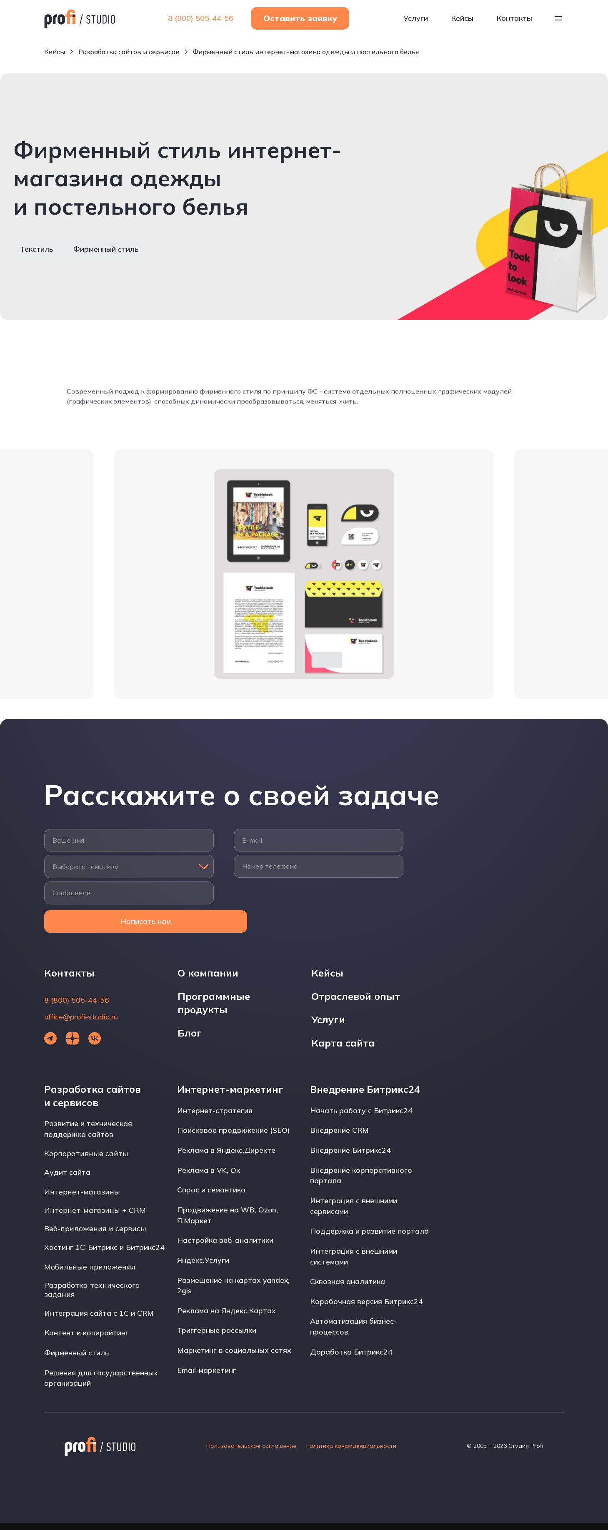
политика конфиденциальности (351, 1453)
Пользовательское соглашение (251, 1453)
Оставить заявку (300, 19)
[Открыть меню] (558, 19)
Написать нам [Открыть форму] (129, 923)
